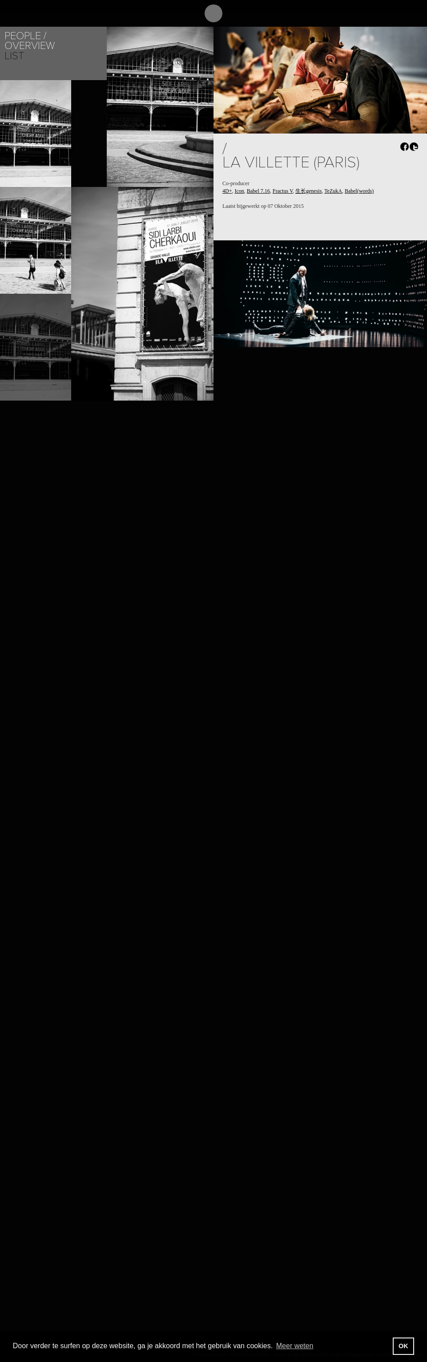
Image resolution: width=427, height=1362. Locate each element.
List (14, 55)
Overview (29, 45)
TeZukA (333, 191)
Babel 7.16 (258, 191)
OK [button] (403, 1346)
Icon (239, 191)
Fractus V (283, 191)
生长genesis (308, 191)
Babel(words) (359, 191)
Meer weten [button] (295, 1346)
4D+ (227, 191)
